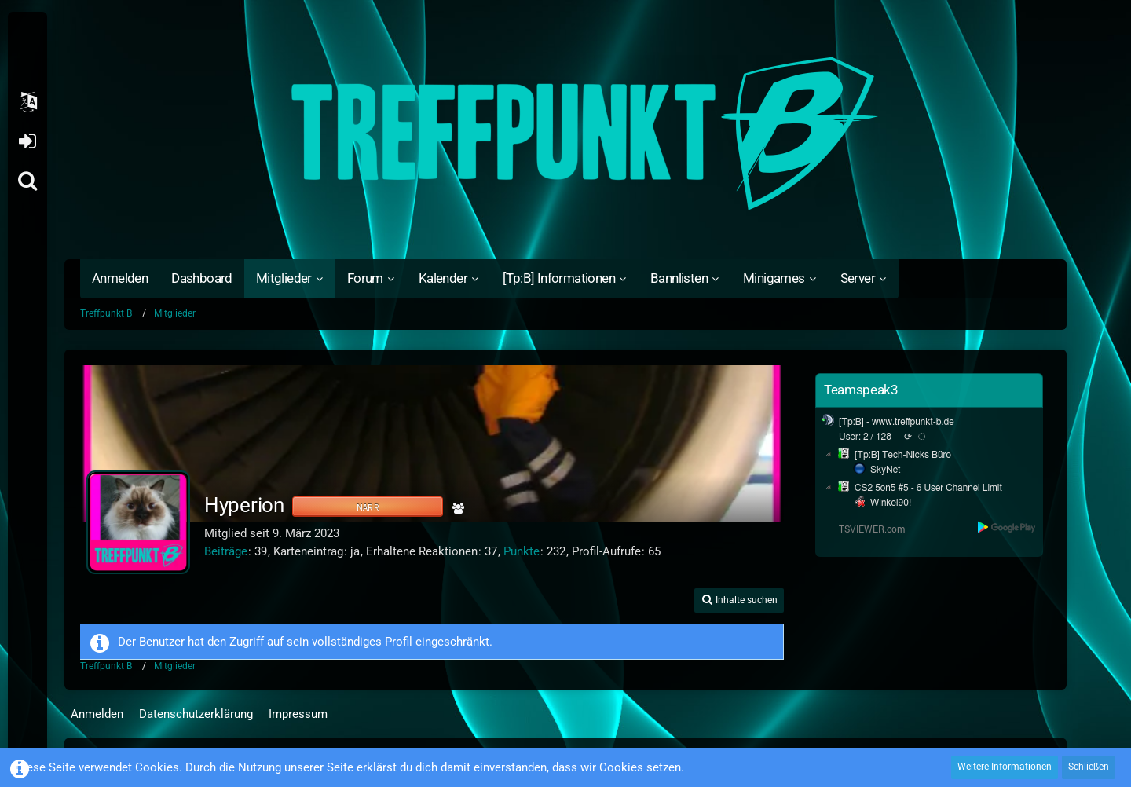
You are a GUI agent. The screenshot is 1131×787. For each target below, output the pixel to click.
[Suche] (27, 180)
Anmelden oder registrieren (27, 141)
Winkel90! (891, 502)
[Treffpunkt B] (565, 133)
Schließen (1088, 766)
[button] (27, 102)
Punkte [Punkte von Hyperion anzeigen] (521, 551)
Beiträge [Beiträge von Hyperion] (225, 551)
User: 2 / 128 (865, 436)
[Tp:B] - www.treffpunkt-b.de (896, 421)
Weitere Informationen (1004, 766)
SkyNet (885, 469)
